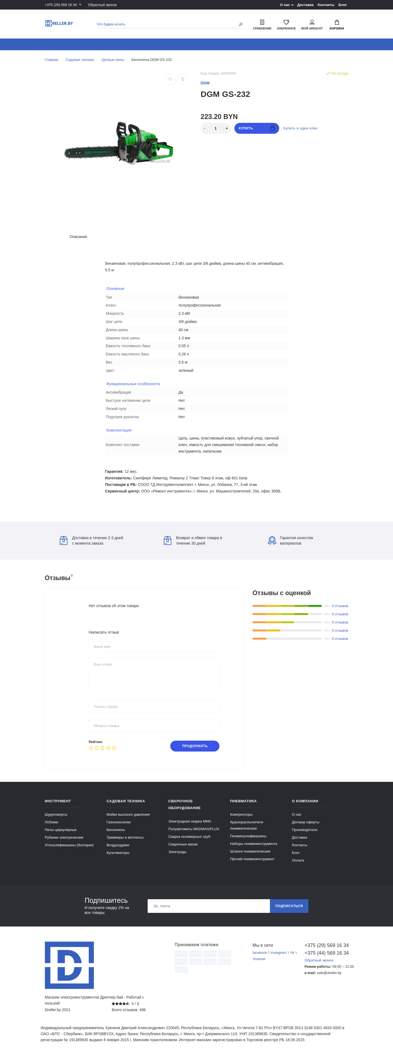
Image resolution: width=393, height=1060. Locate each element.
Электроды (177, 855)
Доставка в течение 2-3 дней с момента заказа (91, 543)
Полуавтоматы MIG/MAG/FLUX (193, 832)
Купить (257, 128)
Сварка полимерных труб (189, 840)
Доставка (305, 5)
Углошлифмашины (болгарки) (69, 848)
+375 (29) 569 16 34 (61, 5)
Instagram (279, 956)
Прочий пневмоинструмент (252, 862)
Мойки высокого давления (128, 817)
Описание (78, 236)
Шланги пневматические (250, 854)
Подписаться (289, 909)
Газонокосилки (118, 825)
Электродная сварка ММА (189, 824)
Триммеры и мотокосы (125, 840)
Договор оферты (305, 825)
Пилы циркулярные (61, 833)
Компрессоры (241, 817)
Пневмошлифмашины (248, 839)
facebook (259, 956)
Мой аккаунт (312, 25)
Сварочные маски (183, 847)
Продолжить (195, 749)
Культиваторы (117, 856)
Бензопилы (115, 833)
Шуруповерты (56, 817)
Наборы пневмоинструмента (253, 847)
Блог (342, 5)
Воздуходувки (117, 848)
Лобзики (51, 825)
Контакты (326, 5)
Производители (304, 833)
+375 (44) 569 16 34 (326, 956)
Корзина (337, 25)
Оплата (298, 863)
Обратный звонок (102, 5)
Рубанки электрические (64, 840)
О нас (285, 5)
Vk (292, 956)
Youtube (258, 962)
